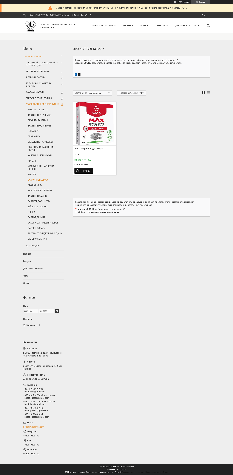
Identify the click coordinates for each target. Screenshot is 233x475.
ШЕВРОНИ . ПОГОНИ (35, 77)
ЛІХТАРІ (32, 161)
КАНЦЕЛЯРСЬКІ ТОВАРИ (40, 190)
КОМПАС (32, 174)
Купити (86, 171)
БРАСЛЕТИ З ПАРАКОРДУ (41, 142)
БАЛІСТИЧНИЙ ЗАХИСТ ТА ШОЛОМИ (39, 85)
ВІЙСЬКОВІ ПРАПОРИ (38, 206)
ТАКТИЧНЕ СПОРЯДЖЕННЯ (39, 98)
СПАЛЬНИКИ (34, 136)
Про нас (27, 254)
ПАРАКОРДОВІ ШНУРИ (39, 201)
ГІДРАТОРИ (33, 131)
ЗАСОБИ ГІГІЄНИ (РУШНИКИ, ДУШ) (45, 233)
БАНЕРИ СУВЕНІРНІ (37, 239)
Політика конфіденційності (156, 472)
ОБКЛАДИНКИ (35, 185)
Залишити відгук (203, 15)
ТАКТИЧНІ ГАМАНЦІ (37, 196)
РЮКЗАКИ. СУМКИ (35, 92)
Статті (26, 283)
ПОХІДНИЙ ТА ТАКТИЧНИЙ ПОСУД (41, 148)
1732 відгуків (183, 2)
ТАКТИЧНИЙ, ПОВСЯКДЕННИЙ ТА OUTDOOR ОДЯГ (42, 64)
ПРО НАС (144, 25)
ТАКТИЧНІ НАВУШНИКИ (39, 115)
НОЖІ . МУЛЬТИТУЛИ (38, 109)
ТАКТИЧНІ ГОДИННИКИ (39, 126)
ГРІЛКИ (31, 212)
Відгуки (27, 261)
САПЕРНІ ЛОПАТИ (36, 228)
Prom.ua (130, 467)
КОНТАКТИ (162, 25)
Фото (25, 276)
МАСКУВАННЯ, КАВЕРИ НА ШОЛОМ (41, 167)
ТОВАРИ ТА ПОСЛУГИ (103, 25)
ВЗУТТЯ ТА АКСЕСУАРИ (37, 71)
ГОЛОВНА (128, 25)
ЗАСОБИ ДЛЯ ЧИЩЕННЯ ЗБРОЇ (43, 223)
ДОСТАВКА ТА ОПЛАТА (187, 25)
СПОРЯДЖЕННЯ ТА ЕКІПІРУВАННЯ (42, 104)
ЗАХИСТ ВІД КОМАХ (38, 180)
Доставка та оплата (33, 268)
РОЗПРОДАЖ (32, 245)
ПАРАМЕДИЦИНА (36, 217)
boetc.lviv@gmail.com (33, 427)
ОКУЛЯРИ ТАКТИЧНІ (38, 120)
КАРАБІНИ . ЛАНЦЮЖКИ (40, 155)
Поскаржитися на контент (133, 472)
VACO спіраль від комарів (88, 148)
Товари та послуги (32, 56)
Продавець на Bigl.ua (116, 469)
